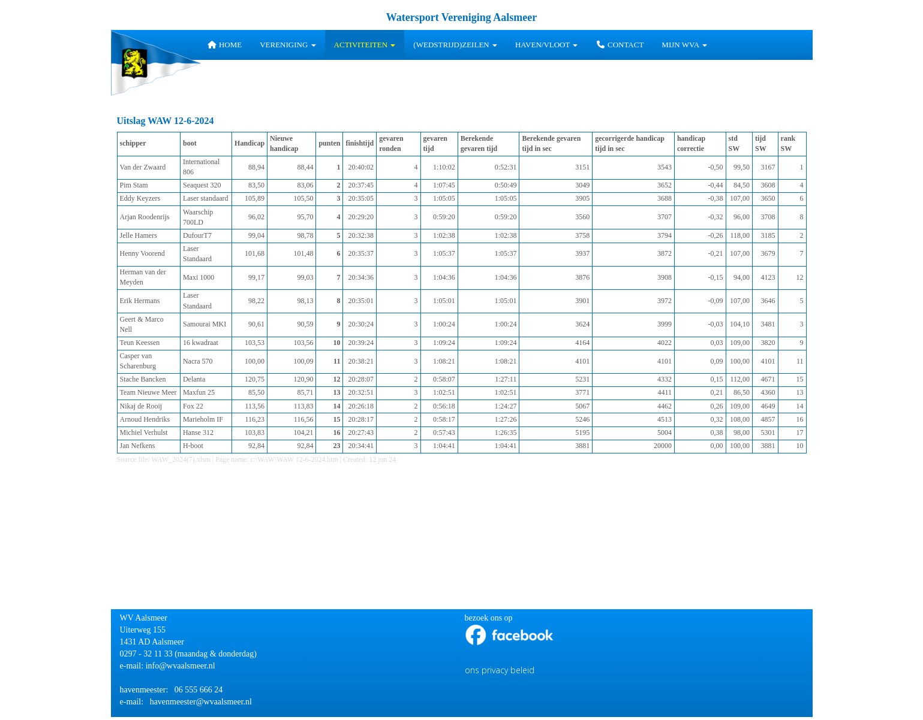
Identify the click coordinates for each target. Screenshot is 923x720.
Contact (620, 44)
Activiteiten (365, 44)
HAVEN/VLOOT (546, 44)
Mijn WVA (684, 44)
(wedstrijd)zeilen (455, 44)
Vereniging (287, 44)
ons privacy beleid (499, 670)
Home (224, 44)
